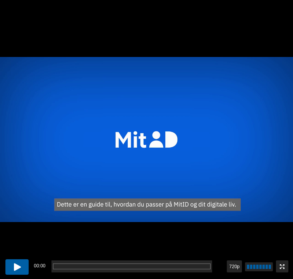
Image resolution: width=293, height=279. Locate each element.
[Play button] (17, 267)
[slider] (259, 266)
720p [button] (234, 266)
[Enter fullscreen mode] (282, 266)
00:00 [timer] (39, 266)
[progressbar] (131, 266)
